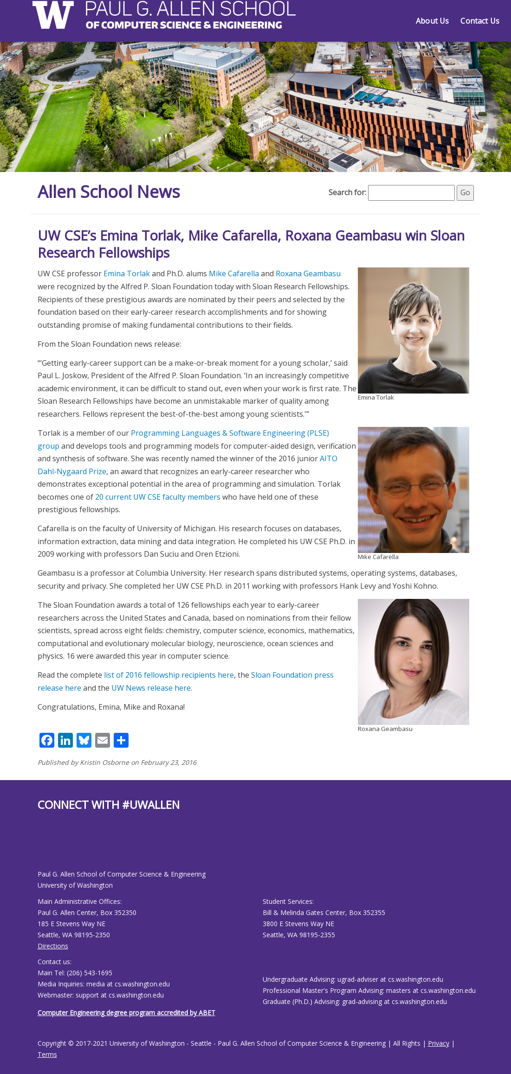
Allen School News (109, 191)
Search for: (347, 192)
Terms (47, 1054)
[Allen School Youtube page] (44, 847)
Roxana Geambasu (308, 273)
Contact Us (479, 21)
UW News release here (151, 688)
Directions (53, 945)
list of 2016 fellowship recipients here (169, 675)
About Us (432, 21)
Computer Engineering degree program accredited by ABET (126, 1012)
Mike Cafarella (234, 273)
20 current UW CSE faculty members (157, 497)
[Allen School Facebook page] (40, 847)
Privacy (438, 1043)
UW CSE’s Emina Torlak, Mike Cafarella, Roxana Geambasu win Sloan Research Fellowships (251, 244)
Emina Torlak (126, 273)
